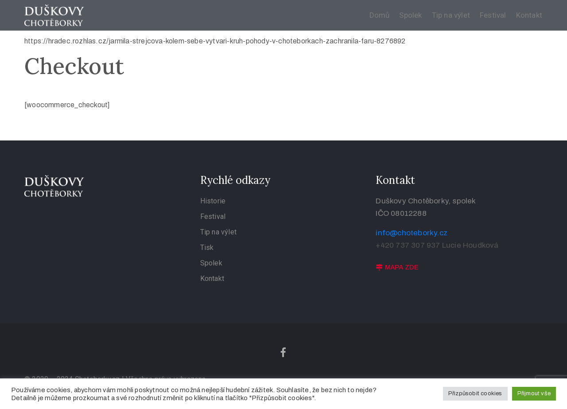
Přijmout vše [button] (534, 393)
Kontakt (529, 15)
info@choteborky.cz (411, 233)
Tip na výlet (451, 15)
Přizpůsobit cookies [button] (475, 393)
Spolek (410, 15)
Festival (493, 15)
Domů (379, 15)
